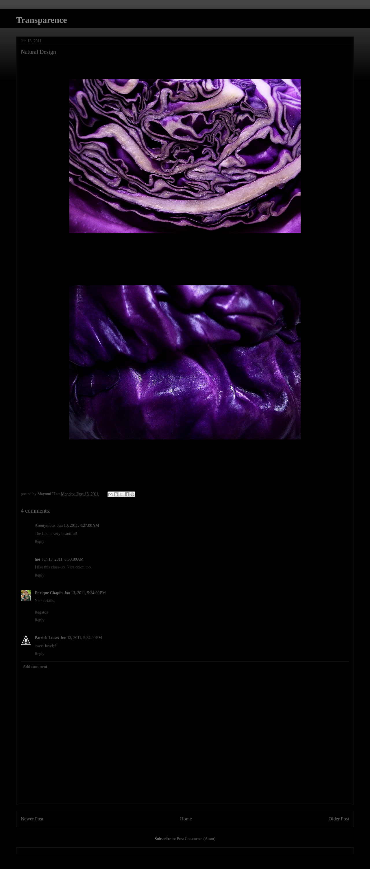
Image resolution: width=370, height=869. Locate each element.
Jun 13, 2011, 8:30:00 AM (63, 559)
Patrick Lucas (47, 638)
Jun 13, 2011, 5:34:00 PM (81, 638)
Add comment (35, 666)
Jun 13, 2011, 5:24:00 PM (85, 593)
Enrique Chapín (49, 593)
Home (186, 819)
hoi (37, 559)
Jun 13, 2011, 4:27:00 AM (78, 525)
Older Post (339, 819)
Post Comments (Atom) (196, 839)
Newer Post (32, 819)
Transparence (41, 20)
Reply (39, 541)
